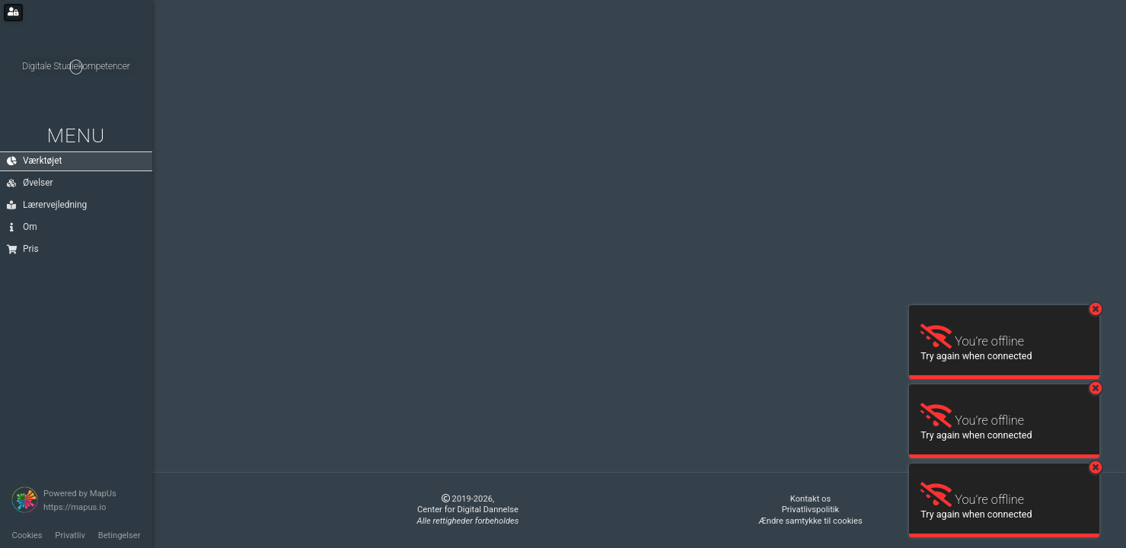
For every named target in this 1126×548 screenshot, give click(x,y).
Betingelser (119, 535)
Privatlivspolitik (810, 510)
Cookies (26, 535)
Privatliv (70, 535)
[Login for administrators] (13, 12)
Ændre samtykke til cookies (810, 521)
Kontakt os (810, 499)
